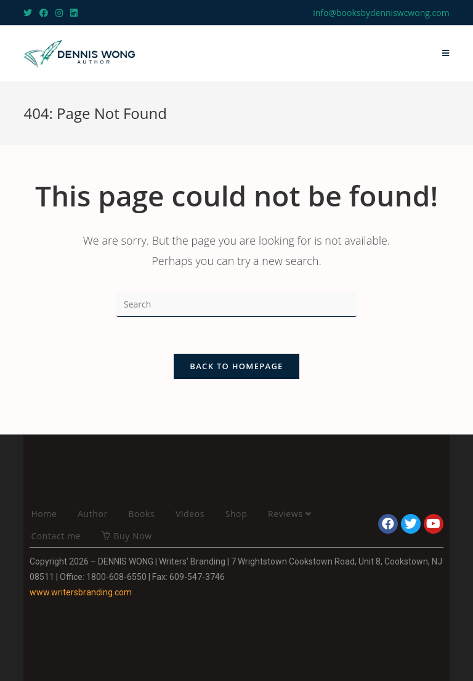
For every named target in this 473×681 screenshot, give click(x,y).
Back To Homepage (236, 366)
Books (141, 514)
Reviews (289, 514)
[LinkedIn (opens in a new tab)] (74, 13)
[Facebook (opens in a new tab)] (44, 13)
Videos (190, 514)
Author (93, 514)
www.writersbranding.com (81, 592)
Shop (236, 514)
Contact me (56, 536)
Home (44, 514)
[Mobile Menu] (446, 53)
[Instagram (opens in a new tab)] (59, 13)
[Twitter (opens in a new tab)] (29, 13)
